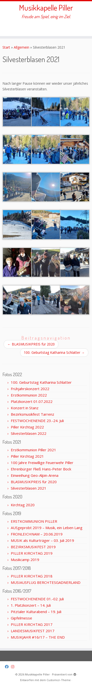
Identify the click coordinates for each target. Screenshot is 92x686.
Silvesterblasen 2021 (28, 488)
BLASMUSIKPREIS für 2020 (31, 344)
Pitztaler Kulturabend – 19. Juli (36, 611)
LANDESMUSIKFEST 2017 (32, 630)
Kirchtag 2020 (23, 504)
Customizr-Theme (59, 680)
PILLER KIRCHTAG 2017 (32, 624)
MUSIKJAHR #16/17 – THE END (38, 637)
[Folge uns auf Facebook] (8, 666)
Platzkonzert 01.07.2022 (32, 401)
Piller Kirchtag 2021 (27, 456)
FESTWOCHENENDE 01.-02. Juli (37, 598)
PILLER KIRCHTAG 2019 (32, 553)
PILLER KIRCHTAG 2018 (32, 576)
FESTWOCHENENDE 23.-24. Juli (37, 420)
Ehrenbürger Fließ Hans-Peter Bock (41, 468)
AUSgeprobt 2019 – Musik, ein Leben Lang (46, 527)
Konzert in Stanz (25, 407)
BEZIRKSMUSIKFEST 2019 (33, 546)
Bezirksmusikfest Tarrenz (32, 414)
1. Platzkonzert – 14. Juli (31, 605)
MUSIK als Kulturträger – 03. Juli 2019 (42, 540)
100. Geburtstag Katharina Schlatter (54, 352)
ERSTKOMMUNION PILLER (34, 521)
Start (6, 47)
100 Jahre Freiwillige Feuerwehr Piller (42, 462)
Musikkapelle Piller (46, 7)
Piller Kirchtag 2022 (27, 427)
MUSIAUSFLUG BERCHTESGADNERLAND (45, 582)
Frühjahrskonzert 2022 (30, 388)
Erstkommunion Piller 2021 (33, 449)
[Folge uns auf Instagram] (14, 666)
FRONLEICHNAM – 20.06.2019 (37, 534)
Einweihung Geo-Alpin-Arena (34, 475)
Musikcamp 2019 (25, 559)
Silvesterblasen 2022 (28, 433)
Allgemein (21, 47)
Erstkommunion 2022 (29, 395)
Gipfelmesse (21, 618)
